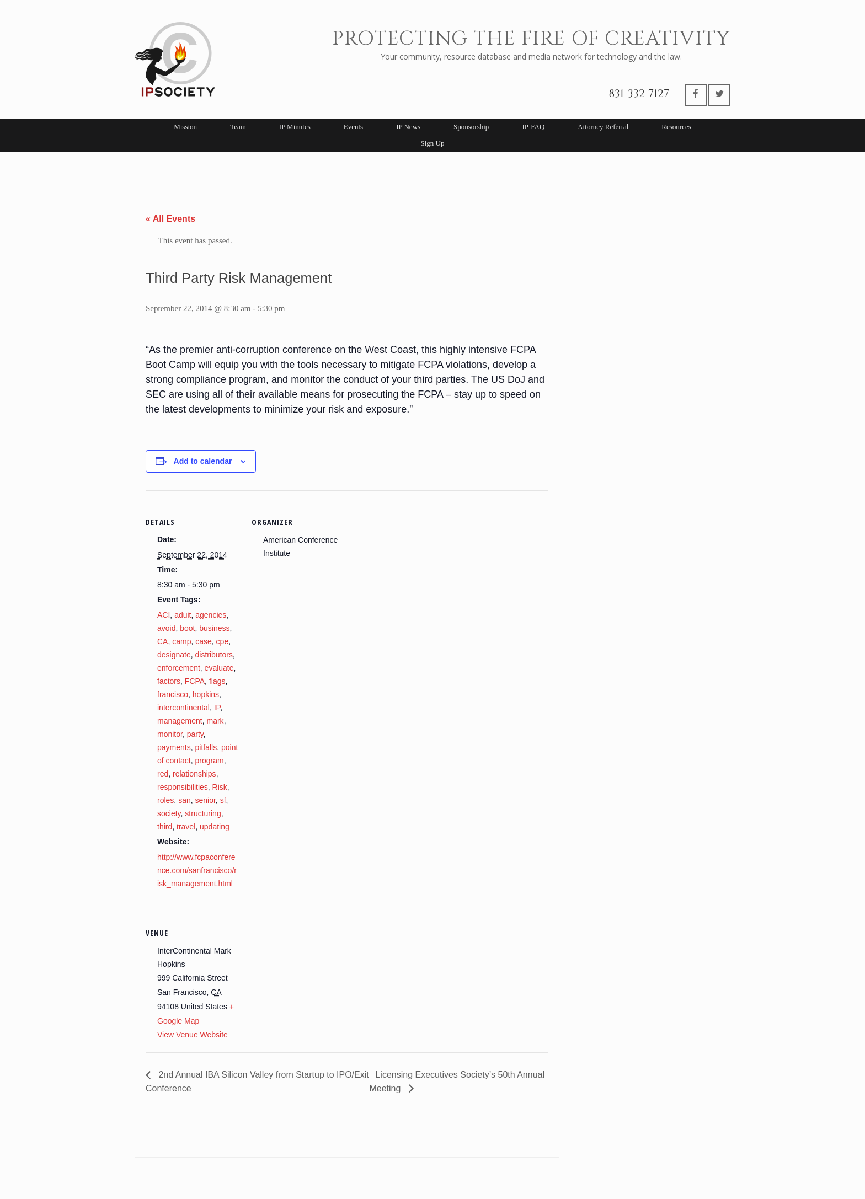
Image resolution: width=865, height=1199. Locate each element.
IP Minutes (295, 126)
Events (353, 126)
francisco (172, 694)
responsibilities (182, 787)
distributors (214, 654)
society (169, 813)
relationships (194, 773)
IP (217, 707)
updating (214, 826)
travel (186, 826)
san (184, 800)
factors (168, 681)
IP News (408, 126)
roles (165, 800)
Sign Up (433, 143)
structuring (203, 813)
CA (162, 641)
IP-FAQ (533, 126)
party (195, 734)
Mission (185, 126)
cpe (222, 641)
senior (205, 800)
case (203, 641)
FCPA (195, 681)
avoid (166, 628)
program (209, 760)
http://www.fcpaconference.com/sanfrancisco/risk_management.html (197, 870)
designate (174, 654)
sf (223, 800)
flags (217, 681)
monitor (170, 734)
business (214, 628)
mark (215, 720)
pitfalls (206, 747)
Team (238, 126)
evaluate (219, 667)
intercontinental (183, 707)
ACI (163, 615)
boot (187, 628)
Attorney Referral (603, 126)
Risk (219, 787)
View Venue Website (192, 1034)
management (179, 720)
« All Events (170, 218)
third (164, 826)
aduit (182, 615)
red (162, 773)
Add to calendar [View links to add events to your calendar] (203, 461)
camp (181, 641)
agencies (210, 615)
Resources (676, 126)
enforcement (178, 667)
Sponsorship (471, 126)
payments (174, 747)
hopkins (206, 694)
